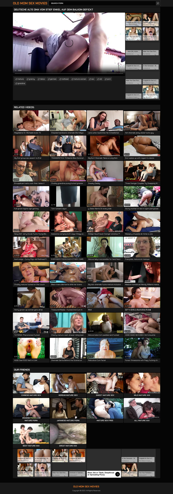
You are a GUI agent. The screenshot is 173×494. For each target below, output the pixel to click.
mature (21, 79)
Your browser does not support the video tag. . (69, 44)
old (100, 79)
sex (92, 79)
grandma (21, 83)
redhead (65, 79)
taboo (42, 79)
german (53, 79)
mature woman (80, 79)
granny (32, 79)
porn (109, 79)
